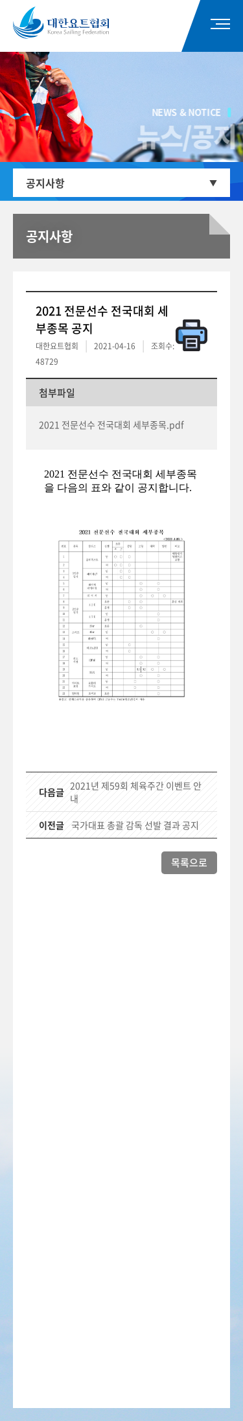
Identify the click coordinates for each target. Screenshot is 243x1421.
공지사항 (45, 183)
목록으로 (189, 862)
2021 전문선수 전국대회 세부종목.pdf (111, 424)
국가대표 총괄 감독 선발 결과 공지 (135, 824)
